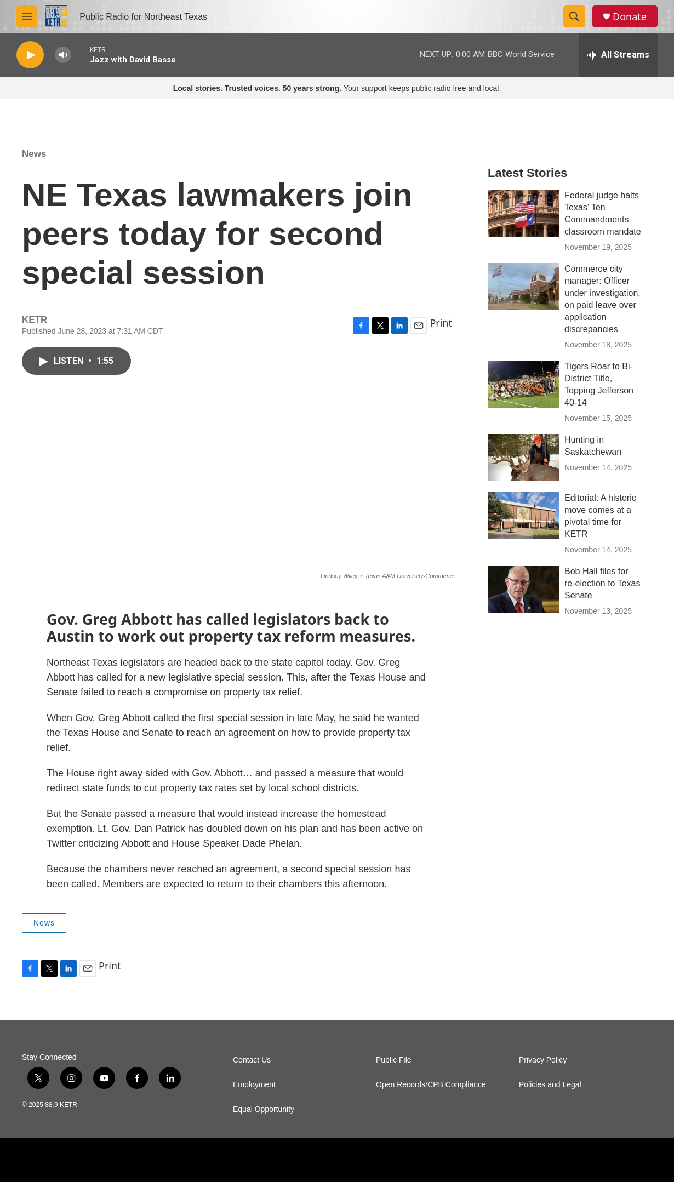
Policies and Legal (550, 1085)
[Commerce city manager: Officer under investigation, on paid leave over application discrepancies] (523, 286)
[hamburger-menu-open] (26, 16)
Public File (394, 1060)
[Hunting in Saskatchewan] (523, 457)
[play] (30, 55)
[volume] (63, 55)
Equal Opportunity (263, 1109)
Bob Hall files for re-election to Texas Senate (602, 583)
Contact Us (252, 1060)
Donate (630, 16)
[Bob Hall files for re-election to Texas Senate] (523, 589)
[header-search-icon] (574, 16)
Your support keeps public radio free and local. (337, 88)
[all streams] (618, 55)
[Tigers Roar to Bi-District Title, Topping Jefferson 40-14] (523, 384)
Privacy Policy (543, 1060)
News (34, 154)
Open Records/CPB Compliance (431, 1085)
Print (441, 322)
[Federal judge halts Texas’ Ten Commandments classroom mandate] (523, 213)
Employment (254, 1085)
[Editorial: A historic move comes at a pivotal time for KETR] (523, 515)
